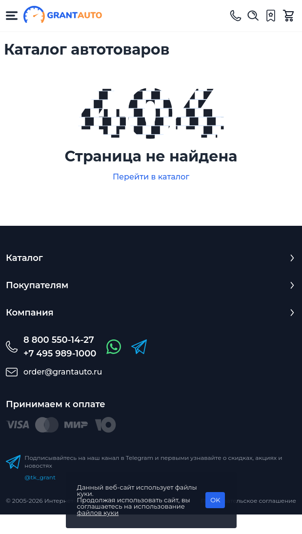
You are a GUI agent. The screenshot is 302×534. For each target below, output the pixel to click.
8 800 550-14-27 (58, 340)
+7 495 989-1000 (59, 353)
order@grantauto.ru (62, 371)
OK (215, 500)
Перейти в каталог (151, 176)
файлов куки (98, 512)
